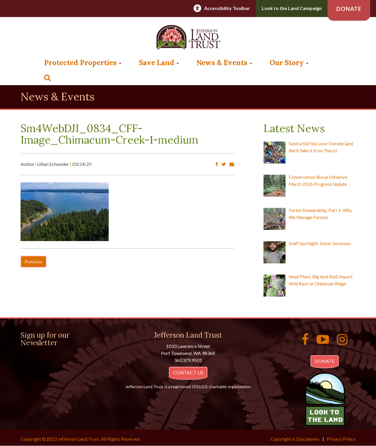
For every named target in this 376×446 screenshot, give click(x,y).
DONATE (325, 361)
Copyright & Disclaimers (295, 439)
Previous (33, 261)
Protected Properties (82, 62)
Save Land (159, 62)
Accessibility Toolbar (227, 8)
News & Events (224, 62)
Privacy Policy (341, 439)
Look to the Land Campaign (292, 8)
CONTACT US (188, 372)
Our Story (289, 62)
